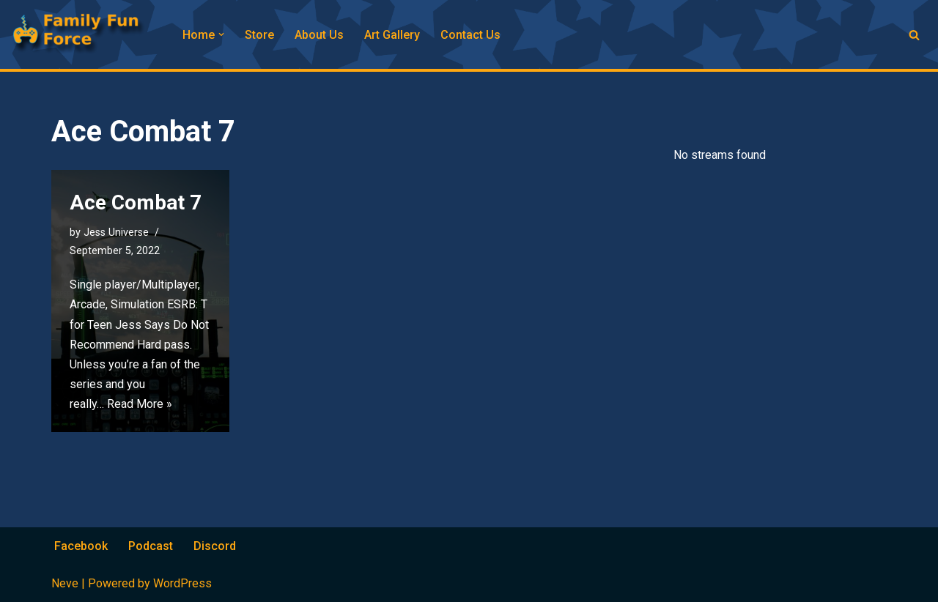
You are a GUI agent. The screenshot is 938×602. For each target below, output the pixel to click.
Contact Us (470, 35)
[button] (221, 34)
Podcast (150, 546)
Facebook (81, 546)
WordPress (182, 583)
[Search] (914, 34)
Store (259, 35)
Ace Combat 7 (136, 202)
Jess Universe (116, 232)
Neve (64, 583)
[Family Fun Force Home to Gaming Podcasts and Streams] (84, 34)
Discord (214, 546)
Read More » (139, 404)
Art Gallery (392, 35)
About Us (319, 35)
